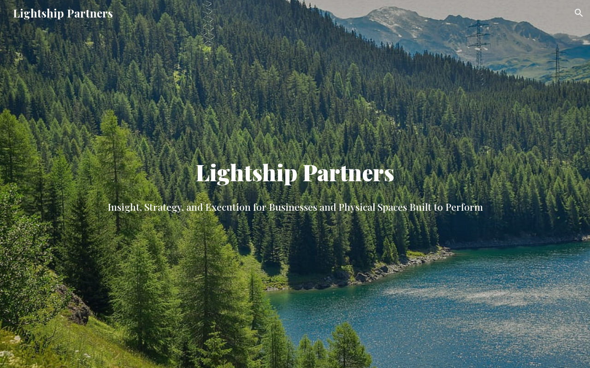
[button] (579, 13)
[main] (295, 184)
